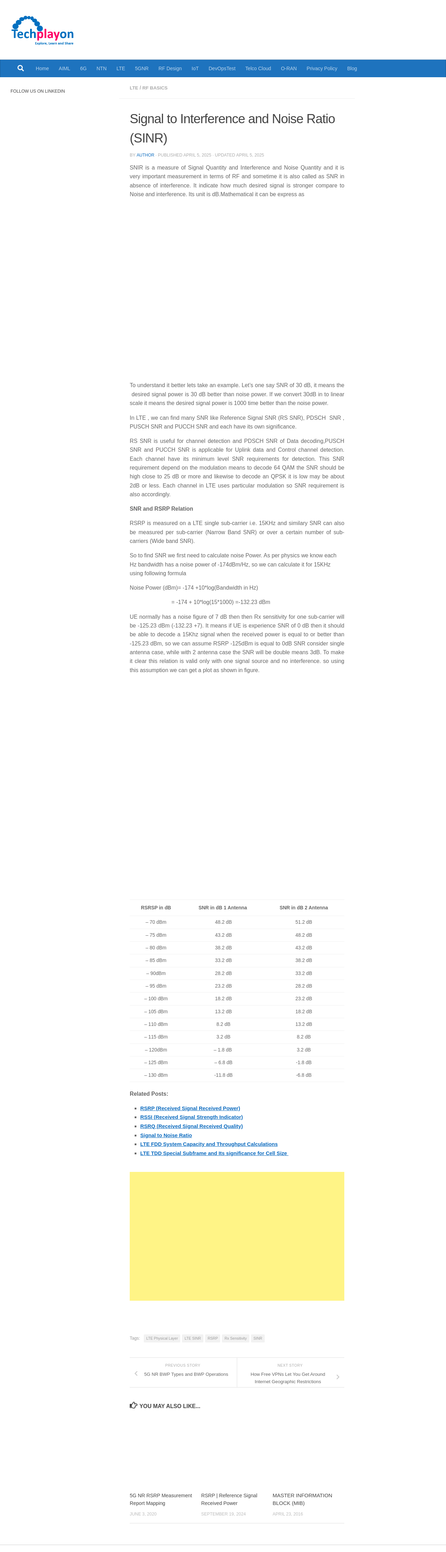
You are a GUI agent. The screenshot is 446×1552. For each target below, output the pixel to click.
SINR (258, 1337)
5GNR (142, 68)
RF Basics (156, 88)
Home (42, 68)
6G (83, 68)
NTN (101, 68)
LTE (120, 68)
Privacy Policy (322, 68)
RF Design (170, 68)
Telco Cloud (258, 68)
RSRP (213, 1337)
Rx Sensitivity (235, 1337)
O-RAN (289, 68)
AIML (64, 68)
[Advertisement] (237, 1235)
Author (145, 154)
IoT (195, 68)
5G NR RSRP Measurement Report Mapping (154, 1502)
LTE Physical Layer (162, 1337)
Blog (352, 68)
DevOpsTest (222, 68)
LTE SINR (192, 1337)
